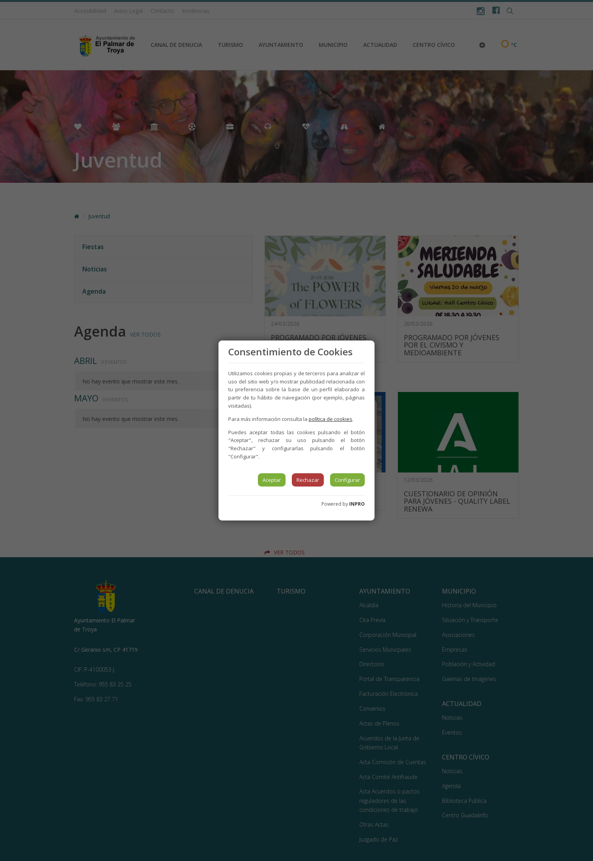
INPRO (357, 504)
